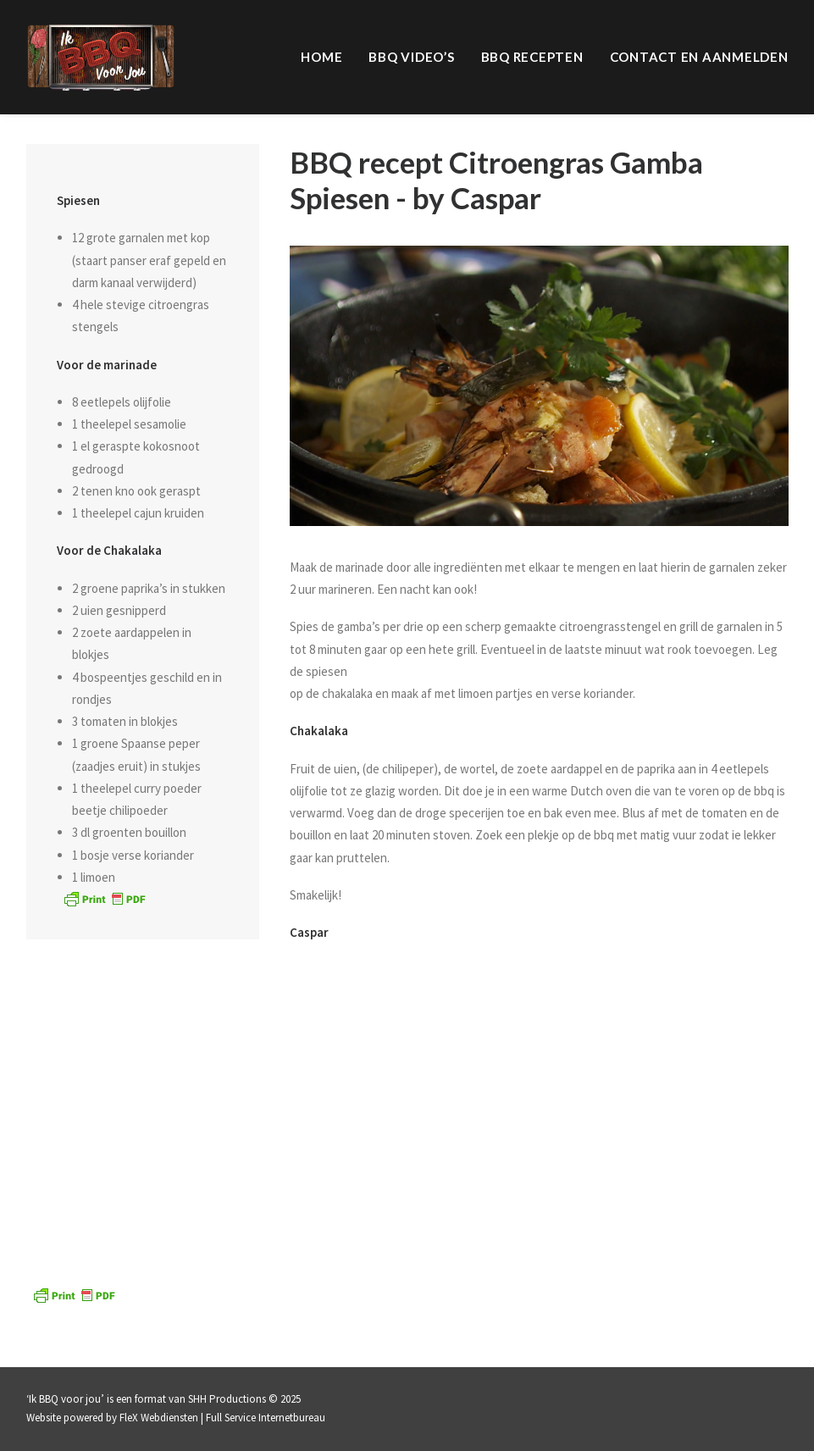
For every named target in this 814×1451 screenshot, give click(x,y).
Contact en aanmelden (699, 56)
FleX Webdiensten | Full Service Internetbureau (222, 1417)
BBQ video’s (411, 56)
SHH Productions (227, 1399)
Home (321, 56)
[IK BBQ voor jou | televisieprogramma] (100, 57)
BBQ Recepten (532, 56)
